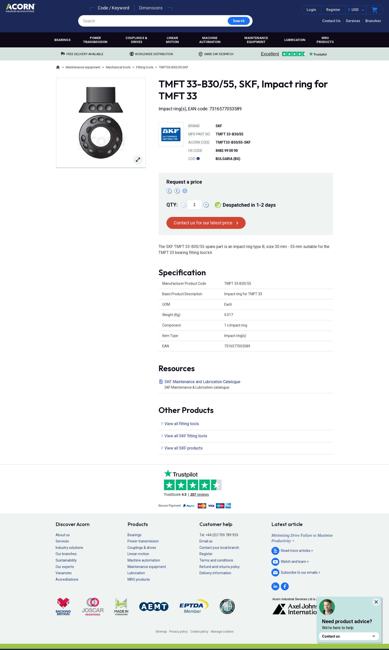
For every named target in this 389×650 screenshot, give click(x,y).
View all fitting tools (181, 423)
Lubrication (294, 40)
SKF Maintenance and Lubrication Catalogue (246, 384)
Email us (206, 541)
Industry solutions (69, 548)
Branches (373, 21)
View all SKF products (183, 448)
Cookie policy (199, 631)
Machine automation (210, 40)
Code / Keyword (113, 7)
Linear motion (172, 40)
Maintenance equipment (256, 40)
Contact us (349, 636)
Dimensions (151, 7)
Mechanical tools (118, 67)
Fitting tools (144, 67)
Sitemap (161, 631)
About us (63, 535)
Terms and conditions (216, 560)
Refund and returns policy (219, 567)
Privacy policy (178, 631)
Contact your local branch (219, 548)
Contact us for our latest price (203, 222)
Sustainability (66, 560)
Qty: (172, 205)
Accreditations (67, 579)
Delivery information (215, 573)
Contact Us (331, 21)
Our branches (66, 554)
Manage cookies (222, 631)
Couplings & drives (136, 40)
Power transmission (95, 40)
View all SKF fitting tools (185, 436)
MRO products (325, 40)
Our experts (65, 567)
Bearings (62, 40)
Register (333, 10)
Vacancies (64, 573)
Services (353, 21)
